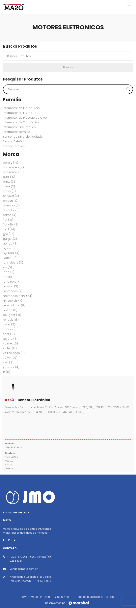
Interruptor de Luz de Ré (19, 113)
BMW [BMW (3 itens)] (9, 182)
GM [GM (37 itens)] (8, 234)
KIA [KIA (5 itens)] (7, 267)
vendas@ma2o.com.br (24, 569)
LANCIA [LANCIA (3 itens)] (9, 277)
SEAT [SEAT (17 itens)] (9, 334)
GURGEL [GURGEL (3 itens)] (10, 239)
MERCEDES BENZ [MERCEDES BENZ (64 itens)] (17, 296)
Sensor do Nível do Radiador (23, 137)
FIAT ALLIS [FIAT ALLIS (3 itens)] (10, 224)
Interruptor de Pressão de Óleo (25, 118)
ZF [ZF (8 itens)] (6, 372)
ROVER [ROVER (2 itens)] (9, 324)
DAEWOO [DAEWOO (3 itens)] (11, 205)
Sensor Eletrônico (15, 141)
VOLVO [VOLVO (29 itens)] (10, 358)
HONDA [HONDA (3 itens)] (10, 244)
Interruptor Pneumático (19, 127)
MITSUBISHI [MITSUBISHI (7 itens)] (12, 301)
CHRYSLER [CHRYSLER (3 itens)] (11, 196)
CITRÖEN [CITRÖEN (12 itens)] (10, 201)
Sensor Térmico (14, 146)
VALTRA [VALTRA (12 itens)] (10, 348)
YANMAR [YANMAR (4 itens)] (11, 367)
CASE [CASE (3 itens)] (9, 186)
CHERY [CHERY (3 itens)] (9, 191)
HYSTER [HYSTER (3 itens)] (9, 248)
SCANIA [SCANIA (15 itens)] (10, 329)
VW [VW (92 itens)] (8, 362)
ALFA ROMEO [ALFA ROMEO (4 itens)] (13, 167)
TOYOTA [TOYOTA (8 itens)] (10, 339)
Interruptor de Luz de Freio (21, 108)
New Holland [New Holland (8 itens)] (14, 305)
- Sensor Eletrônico (27, 399)
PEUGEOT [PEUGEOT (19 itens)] (12, 315)
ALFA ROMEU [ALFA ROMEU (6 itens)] (13, 172)
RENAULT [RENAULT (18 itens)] (11, 320)
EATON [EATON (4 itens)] (9, 215)
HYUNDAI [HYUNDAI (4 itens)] (11, 253)
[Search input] (66, 89)
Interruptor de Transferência (22, 122)
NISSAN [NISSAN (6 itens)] (10, 310)
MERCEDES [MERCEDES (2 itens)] (12, 291)
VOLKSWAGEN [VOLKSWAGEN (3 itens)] (14, 353)
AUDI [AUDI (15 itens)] (9, 177)
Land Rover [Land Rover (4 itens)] (12, 282)
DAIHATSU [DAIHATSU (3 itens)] (11, 210)
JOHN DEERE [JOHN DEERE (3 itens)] (13, 263)
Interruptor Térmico (16, 132)
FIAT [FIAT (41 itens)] (8, 220)
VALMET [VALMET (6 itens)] (10, 343)
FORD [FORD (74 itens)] (9, 229)
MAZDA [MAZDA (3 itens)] (10, 286)
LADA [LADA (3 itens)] (8, 272)
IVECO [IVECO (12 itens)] (9, 258)
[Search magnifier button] (128, 89)
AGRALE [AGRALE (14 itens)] (10, 163)
